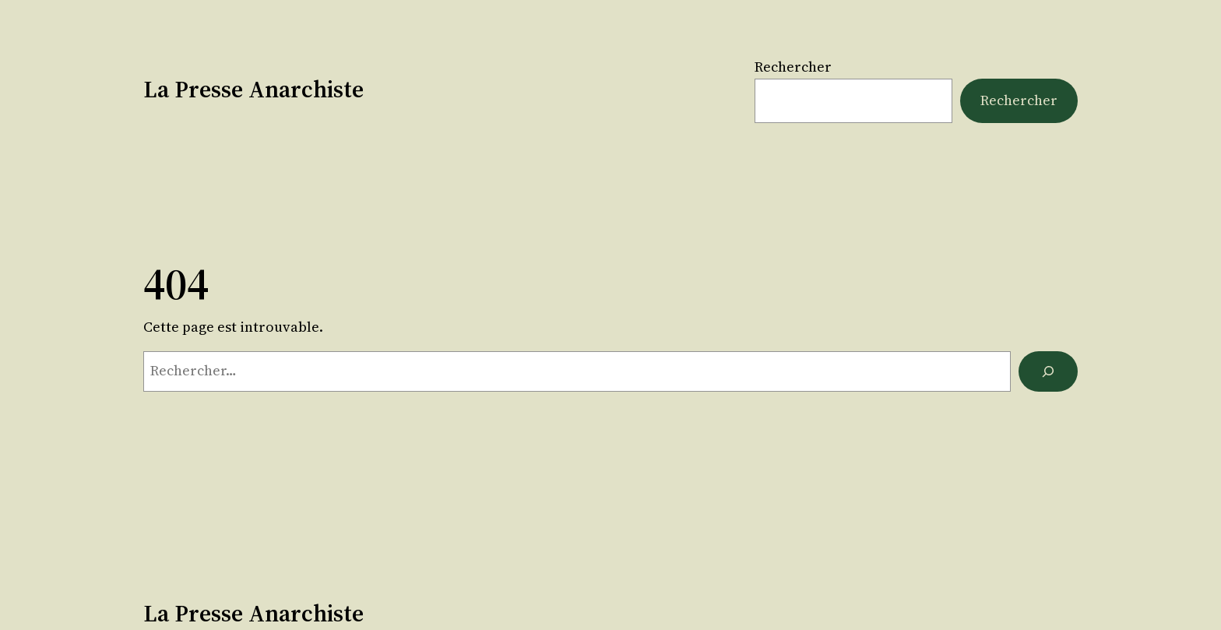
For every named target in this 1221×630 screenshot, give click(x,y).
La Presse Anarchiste (253, 89)
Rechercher (793, 66)
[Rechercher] (1048, 371)
